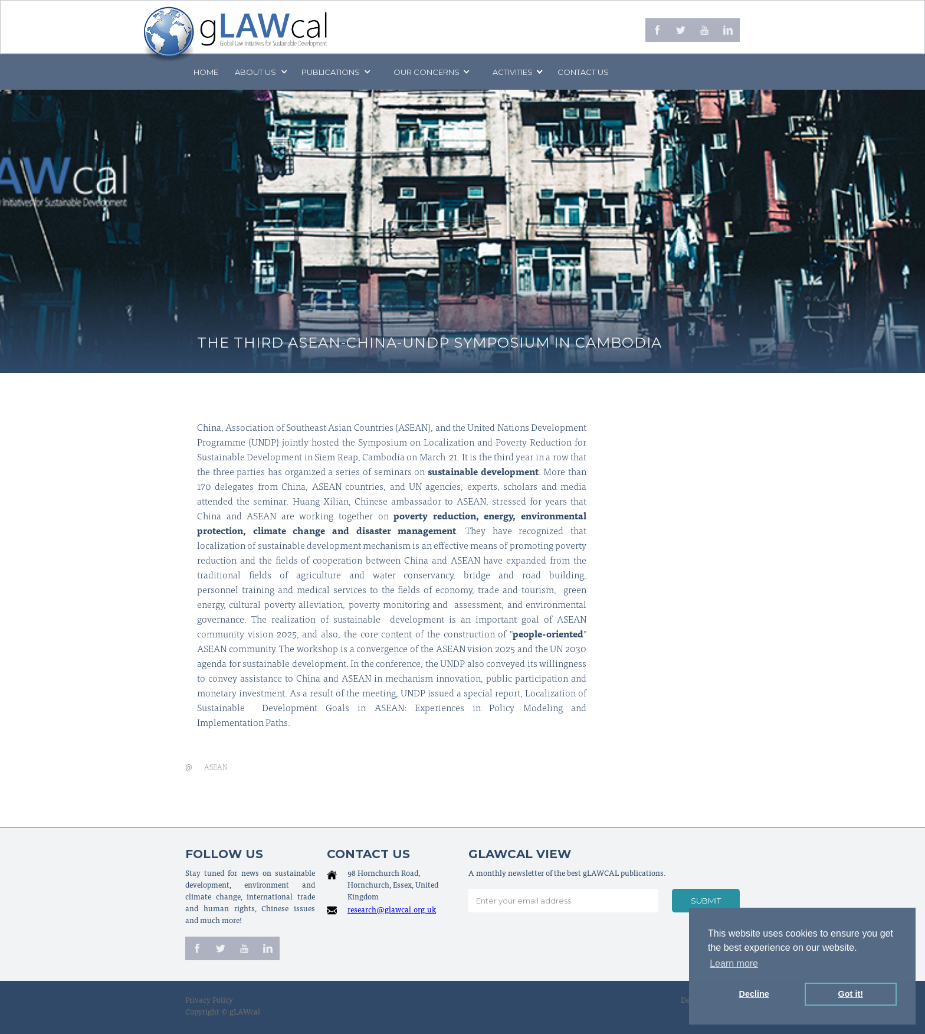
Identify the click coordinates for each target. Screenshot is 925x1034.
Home (205, 72)
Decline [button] (754, 994)
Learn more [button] (734, 963)
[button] (260, 72)
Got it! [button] (850, 994)
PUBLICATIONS (330, 72)
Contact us (583, 72)
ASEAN (216, 767)
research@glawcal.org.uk (391, 911)
